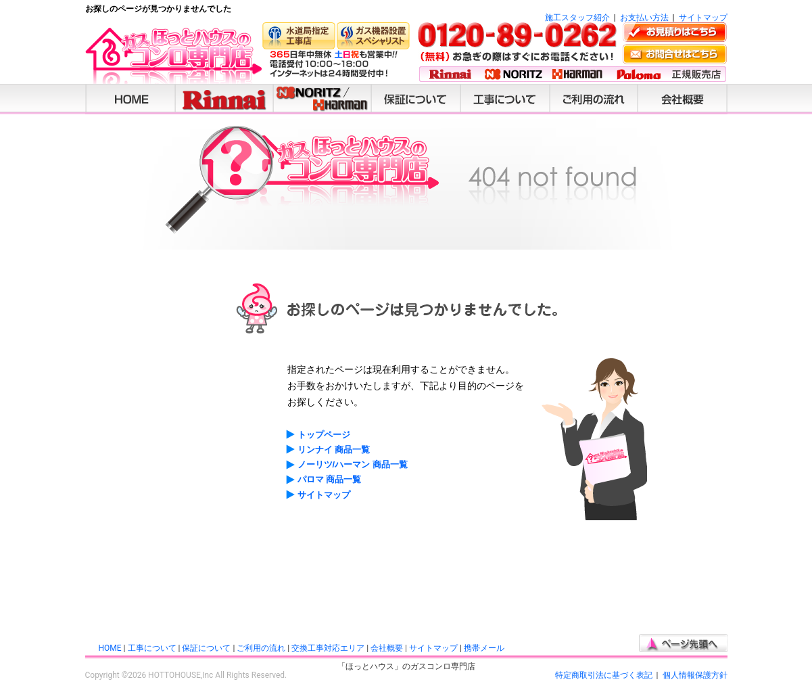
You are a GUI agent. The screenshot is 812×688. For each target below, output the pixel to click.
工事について (152, 648)
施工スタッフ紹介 (577, 17)
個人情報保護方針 (695, 675)
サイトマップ (703, 17)
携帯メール (484, 648)
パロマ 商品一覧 (329, 479)
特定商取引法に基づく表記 (603, 675)
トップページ (323, 435)
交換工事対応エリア (327, 648)
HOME (110, 648)
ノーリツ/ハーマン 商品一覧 (352, 464)
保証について (206, 648)
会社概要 (387, 648)
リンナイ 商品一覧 (334, 449)
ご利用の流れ (261, 648)
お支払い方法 (644, 17)
